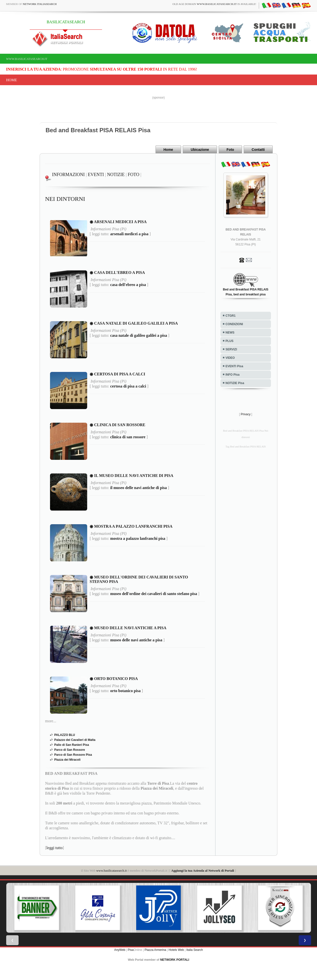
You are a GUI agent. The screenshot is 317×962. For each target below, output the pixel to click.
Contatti (258, 150)
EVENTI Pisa (234, 366)
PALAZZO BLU (64, 734)
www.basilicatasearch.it (27, 59)
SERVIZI (231, 349)
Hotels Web (176, 949)
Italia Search (194, 949)
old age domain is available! (214, 3)
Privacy (245, 414)
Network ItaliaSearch (40, 3)
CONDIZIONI (234, 324)
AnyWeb (119, 949)
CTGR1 (231, 315)
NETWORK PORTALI (174, 959)
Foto (230, 150)
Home (11, 80)
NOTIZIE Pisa (235, 383)
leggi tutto (54, 847)
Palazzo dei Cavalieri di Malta (74, 739)
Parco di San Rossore (69, 749)
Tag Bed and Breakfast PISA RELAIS (246, 446)
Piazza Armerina (155, 949)
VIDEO (230, 358)
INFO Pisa (233, 374)
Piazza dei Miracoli (67, 759)
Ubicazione (200, 150)
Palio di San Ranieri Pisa (71, 744)
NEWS (230, 332)
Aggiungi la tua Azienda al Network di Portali (202, 870)
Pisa (130, 949)
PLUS (230, 341)
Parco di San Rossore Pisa (73, 754)
